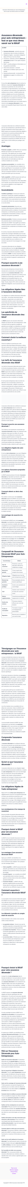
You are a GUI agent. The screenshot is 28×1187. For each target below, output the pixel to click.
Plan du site (14, 1168)
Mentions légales (14, 1170)
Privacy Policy (14, 1171)
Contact (14, 1173)
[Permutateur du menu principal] (26, 4)
